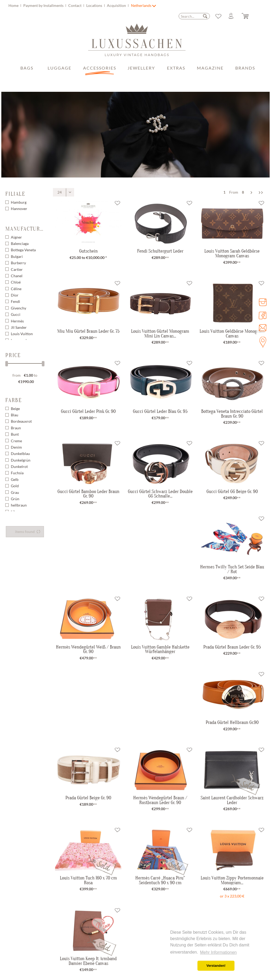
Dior (15, 295)
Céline (16, 288)
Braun (16, 428)
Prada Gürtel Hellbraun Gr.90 (232, 722)
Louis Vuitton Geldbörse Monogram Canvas (232, 333)
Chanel (16, 276)
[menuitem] (69, 5)
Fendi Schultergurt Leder (160, 251)
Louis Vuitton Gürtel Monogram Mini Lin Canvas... (160, 333)
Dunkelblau (20, 453)
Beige (15, 408)
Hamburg (18, 202)
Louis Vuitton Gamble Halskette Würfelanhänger (160, 649)
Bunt (15, 434)
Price (13, 355)
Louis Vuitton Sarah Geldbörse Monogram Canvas (232, 253)
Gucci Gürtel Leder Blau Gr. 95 (160, 411)
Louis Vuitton (22, 333)
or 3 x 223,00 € (232, 896)
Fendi (15, 301)
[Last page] (260, 192)
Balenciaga (20, 243)
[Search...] (194, 16)
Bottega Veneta (23, 250)
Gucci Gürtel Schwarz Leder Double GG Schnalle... (160, 494)
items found (27, 531)
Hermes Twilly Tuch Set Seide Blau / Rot (232, 569)
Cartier (17, 269)
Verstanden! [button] (215, 966)
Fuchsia (17, 473)
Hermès (17, 321)
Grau (15, 492)
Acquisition (117, 5)
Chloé (16, 282)
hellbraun (19, 505)
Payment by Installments (43, 5)
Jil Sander (19, 327)
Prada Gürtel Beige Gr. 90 (88, 797)
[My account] (233, 16)
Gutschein (88, 251)
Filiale (15, 194)
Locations (94, 5)
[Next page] (251, 192)
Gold (15, 486)
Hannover (19, 208)
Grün (15, 498)
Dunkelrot (19, 466)
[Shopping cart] (249, 16)
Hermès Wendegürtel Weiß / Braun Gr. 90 (88, 649)
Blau (14, 415)
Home (13, 5)
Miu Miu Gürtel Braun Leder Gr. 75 (88, 331)
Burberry (18, 263)
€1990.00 (26, 381)
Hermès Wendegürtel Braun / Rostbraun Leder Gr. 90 (160, 800)
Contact (75, 5)
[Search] (205, 16)
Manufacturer (24, 229)
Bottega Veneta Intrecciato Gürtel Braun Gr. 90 (232, 413)
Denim (16, 447)
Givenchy (18, 308)
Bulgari (17, 256)
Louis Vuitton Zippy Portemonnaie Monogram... (232, 880)
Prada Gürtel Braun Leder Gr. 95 (232, 647)
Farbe (13, 400)
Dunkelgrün (20, 460)
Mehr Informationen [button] (218, 952)
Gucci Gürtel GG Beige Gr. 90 (232, 491)
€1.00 (29, 375)
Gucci (15, 314)
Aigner (16, 237)
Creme (16, 441)
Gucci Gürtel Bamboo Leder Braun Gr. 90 (88, 494)
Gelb (15, 479)
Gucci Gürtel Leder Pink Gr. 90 (88, 411)
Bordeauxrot (21, 421)
